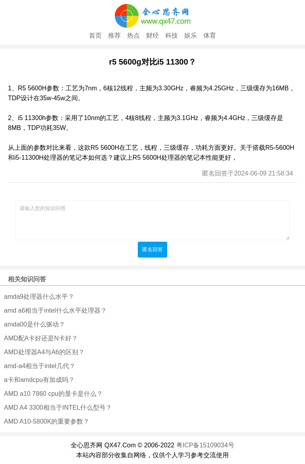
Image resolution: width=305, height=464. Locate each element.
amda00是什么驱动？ (34, 324)
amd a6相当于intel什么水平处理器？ (55, 310)
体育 (209, 35)
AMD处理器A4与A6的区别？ (44, 352)
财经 (152, 35)
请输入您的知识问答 (152, 220)
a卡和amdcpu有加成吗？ (39, 379)
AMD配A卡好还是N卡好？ (41, 338)
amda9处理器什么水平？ (39, 296)
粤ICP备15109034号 (205, 445)
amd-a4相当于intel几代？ (39, 366)
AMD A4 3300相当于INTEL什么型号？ (58, 407)
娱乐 (190, 35)
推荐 (114, 35)
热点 (133, 35)
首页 (95, 35)
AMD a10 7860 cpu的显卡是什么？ (53, 393)
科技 (171, 35)
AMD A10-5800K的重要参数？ (46, 421)
